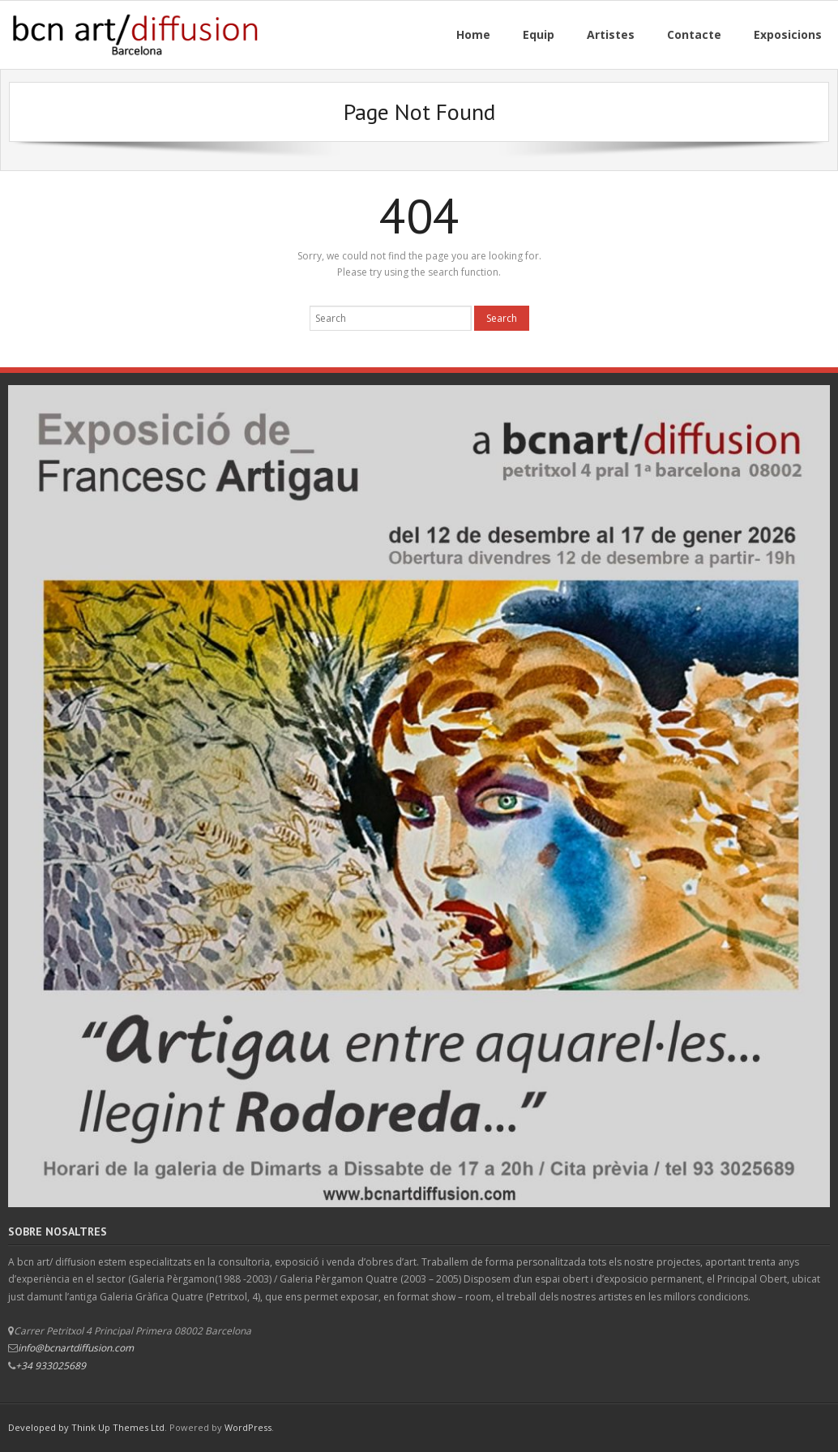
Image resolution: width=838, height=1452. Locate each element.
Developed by (39, 1427)
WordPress (247, 1427)
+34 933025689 (50, 1366)
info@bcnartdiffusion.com (76, 1348)
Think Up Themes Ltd (118, 1427)
